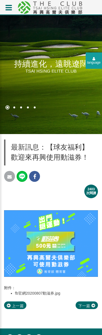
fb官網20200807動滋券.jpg (37, 293)
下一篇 (86, 306)
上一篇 (15, 306)
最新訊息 (25, 147)
